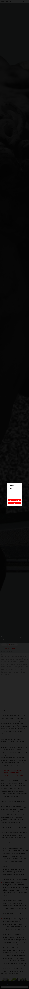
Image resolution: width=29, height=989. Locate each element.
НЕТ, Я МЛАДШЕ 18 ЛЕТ (14, 503)
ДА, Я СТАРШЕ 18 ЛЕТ (14, 500)
